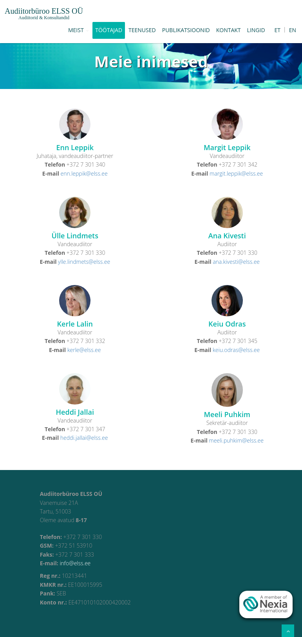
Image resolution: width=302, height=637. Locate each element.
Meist (78, 30)
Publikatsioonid (186, 30)
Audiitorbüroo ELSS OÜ (44, 11)
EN (292, 30)
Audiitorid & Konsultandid (43, 17)
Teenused (142, 30)
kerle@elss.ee (84, 350)
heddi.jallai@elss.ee (84, 437)
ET (278, 30)
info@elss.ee (75, 563)
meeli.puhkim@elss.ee (236, 440)
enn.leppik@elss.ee (84, 173)
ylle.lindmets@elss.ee (84, 261)
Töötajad (108, 30)
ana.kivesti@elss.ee (236, 261)
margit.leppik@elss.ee (236, 173)
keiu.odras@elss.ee (236, 350)
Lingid (256, 30)
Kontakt (228, 30)
